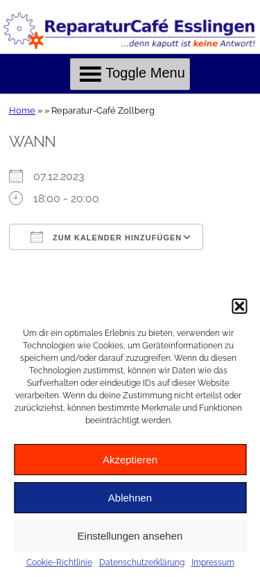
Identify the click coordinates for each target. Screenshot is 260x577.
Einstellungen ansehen (130, 536)
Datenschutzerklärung (141, 562)
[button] (239, 306)
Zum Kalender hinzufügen (106, 237)
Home (22, 110)
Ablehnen (130, 498)
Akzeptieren (130, 459)
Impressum (212, 562)
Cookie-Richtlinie (59, 562)
